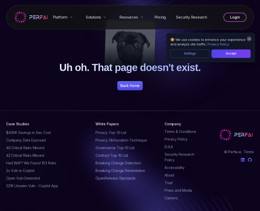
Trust (169, 183)
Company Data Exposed (26, 140)
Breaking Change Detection (118, 163)
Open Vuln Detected (23, 178)
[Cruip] (236, 134)
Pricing (160, 17)
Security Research (191, 17)
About (169, 175)
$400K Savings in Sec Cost (28, 132)
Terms (249, 152)
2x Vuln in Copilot (20, 170)
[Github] (250, 160)
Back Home (130, 85)
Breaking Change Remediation (120, 170)
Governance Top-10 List (115, 148)
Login (235, 17)
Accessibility (175, 167)
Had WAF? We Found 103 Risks (31, 163)
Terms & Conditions (180, 131)
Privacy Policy (218, 44)
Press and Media (178, 190)
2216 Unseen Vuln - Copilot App (32, 186)
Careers (171, 198)
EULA (169, 147)
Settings (190, 53)
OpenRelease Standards (115, 178)
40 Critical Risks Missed (25, 148)
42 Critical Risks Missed (25, 155)
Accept (231, 53)
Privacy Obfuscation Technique (121, 140)
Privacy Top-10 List (110, 132)
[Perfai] (31, 17)
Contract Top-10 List (111, 155)
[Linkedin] (243, 159)
